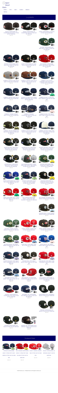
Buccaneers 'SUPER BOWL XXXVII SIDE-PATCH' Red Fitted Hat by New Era (46, 66)
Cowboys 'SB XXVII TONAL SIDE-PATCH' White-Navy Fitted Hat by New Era (47, 132)
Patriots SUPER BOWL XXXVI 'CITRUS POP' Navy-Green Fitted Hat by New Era (29, 183)
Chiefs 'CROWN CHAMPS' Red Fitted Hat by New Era (29, 230)
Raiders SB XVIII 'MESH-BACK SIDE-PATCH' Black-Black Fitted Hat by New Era (29, 149)
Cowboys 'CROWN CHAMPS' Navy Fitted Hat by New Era (11, 115)
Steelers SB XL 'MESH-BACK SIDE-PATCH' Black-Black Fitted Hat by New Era (11, 166)
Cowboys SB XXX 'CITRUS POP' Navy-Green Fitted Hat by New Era (47, 99)
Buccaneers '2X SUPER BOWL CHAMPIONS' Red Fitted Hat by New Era (29, 280)
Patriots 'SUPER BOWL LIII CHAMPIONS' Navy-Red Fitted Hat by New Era (11, 296)
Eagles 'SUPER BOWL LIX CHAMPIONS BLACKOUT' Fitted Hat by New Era (11, 33)
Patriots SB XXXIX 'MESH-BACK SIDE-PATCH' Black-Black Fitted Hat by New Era (46, 149)
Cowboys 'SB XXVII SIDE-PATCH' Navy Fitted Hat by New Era (11, 98)
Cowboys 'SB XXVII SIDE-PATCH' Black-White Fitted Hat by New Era (29, 132)
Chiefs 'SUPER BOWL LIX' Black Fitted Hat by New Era (46, 33)
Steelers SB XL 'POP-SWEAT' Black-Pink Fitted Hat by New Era (29, 263)
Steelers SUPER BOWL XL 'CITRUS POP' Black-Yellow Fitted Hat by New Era (47, 183)
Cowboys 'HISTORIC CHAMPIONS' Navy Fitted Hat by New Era (29, 116)
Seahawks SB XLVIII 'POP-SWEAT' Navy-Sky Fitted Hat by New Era (11, 280)
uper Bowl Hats (6, 5)
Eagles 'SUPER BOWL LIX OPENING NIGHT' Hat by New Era (49, 355)
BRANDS (28, 9)
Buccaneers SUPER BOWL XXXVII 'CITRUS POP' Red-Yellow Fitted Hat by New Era (29, 199)
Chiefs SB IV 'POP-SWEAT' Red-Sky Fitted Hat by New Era (29, 246)
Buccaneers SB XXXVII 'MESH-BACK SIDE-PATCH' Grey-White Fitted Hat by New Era (29, 166)
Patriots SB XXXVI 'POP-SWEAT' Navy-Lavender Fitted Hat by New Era (11, 263)
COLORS (21, 9)
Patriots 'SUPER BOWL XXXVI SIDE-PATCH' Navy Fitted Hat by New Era (11, 66)
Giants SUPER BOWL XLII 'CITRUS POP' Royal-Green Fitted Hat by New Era (11, 183)
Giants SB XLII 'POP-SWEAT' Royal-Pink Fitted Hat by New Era (47, 246)
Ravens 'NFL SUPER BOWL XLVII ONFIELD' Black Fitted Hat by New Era (29, 327)
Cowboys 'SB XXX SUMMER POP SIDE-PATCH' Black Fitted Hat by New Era (11, 132)
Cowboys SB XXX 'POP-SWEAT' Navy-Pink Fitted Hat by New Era (46, 116)
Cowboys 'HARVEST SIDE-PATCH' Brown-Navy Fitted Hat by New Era (29, 82)
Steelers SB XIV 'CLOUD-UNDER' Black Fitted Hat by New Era (47, 214)
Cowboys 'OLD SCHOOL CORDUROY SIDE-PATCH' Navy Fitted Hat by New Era (46, 82)
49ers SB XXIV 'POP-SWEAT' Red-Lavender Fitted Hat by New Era (47, 263)
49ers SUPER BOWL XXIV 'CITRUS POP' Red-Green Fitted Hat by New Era (11, 199)
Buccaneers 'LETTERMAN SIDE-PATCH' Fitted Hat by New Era (46, 199)
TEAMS (5, 9)
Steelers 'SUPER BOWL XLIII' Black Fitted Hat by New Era (11, 327)
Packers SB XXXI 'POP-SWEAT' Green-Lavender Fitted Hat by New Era (11, 246)
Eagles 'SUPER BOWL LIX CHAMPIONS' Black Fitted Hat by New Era (29, 33)
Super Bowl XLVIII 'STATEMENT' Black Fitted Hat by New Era (46, 296)
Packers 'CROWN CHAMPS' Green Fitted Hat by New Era (11, 230)
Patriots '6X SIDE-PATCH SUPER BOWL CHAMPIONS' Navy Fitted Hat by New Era (29, 99)
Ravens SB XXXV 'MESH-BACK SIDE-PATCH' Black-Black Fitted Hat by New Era (11, 149)
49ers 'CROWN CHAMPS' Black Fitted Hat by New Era (46, 230)
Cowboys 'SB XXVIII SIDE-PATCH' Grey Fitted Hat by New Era (11, 82)
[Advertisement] (29, 385)
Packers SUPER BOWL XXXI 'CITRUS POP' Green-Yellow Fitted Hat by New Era (47, 166)
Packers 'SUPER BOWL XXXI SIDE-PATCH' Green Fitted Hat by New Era (46, 49)
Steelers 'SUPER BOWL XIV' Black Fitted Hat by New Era (46, 311)
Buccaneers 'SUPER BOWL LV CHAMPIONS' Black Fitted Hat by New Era (46, 280)
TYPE (10, 9)
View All (5, 11)
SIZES (15, 9)
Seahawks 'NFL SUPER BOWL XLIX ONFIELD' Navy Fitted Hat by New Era (29, 296)
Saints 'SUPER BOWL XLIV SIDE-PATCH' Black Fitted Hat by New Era (29, 66)
